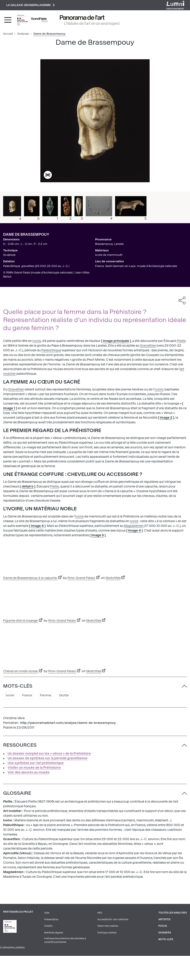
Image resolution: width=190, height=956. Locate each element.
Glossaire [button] (17, 793)
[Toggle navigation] (8, 20)
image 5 (97, 535)
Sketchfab (113, 578)
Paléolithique (51, 350)
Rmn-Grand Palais (82, 578)
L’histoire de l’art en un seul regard (91, 23)
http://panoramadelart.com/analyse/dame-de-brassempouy (68, 723)
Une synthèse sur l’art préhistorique (36, 763)
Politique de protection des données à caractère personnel (65, 940)
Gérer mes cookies (107, 926)
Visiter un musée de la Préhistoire (34, 767)
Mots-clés (165, 939)
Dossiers (164, 933)
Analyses (23, 33)
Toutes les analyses (172, 912)
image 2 (166, 417)
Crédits (48, 926)
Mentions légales (53, 933)
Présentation (51, 919)
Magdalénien (134, 526)
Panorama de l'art (82, 17)
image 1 (9, 408)
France (27, 695)
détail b (27, 486)
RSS (99, 912)
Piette (181, 341)
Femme (45, 695)
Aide (46, 912)
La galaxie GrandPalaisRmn (30, 5)
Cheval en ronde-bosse (20, 671)
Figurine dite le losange (20, 620)
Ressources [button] (20, 745)
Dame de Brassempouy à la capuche (30, 578)
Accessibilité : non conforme (112, 919)
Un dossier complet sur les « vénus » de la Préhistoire (49, 753)
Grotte (64, 695)
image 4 (37, 526)
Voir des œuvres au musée (29, 772)
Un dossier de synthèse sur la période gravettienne (47, 758)
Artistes (164, 919)
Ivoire (10, 695)
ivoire (36, 341)
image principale (116, 341)
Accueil (8, 33)
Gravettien (148, 345)
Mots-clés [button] (17, 686)
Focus (162, 926)
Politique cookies (106, 933)
